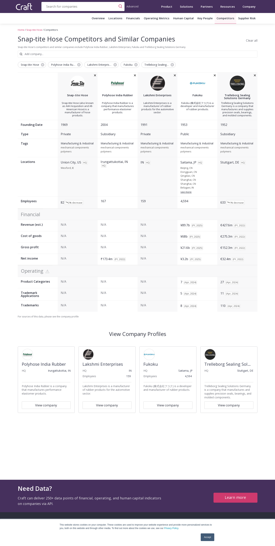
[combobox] (83, 6)
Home (21, 30)
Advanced (132, 6)
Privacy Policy (171, 528)
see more (186, 192)
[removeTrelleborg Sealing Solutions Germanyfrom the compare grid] (254, 75)
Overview (98, 18)
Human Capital (183, 18)
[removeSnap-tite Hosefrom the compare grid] (95, 75)
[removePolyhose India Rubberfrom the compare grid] (135, 75)
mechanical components (75, 147)
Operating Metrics (156, 18)
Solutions (186, 6)
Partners (207, 6)
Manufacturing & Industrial (77, 143)
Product (166, 6)
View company (46, 405)
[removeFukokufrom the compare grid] (214, 75)
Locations (115, 18)
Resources (227, 6)
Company (249, 6)
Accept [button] (207, 537)
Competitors (225, 18)
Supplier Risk (247, 18)
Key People (205, 18)
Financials (133, 18)
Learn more (235, 497)
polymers (66, 151)
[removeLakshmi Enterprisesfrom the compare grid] (174, 75)
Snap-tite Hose (34, 30)
